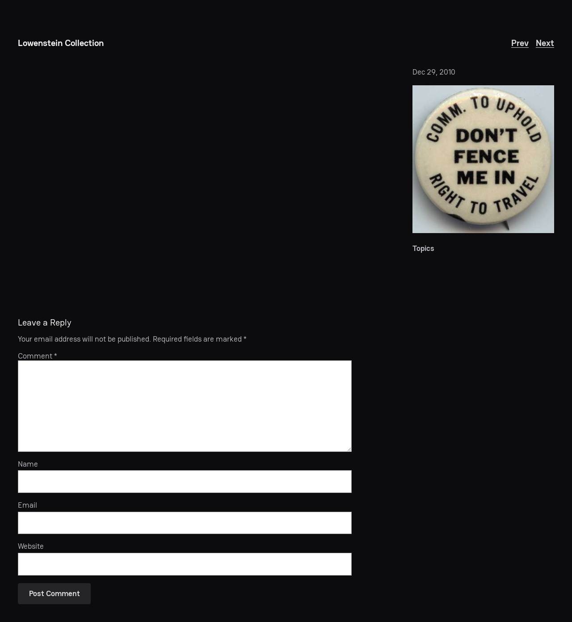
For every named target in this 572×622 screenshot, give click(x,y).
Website (31, 546)
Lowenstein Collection (61, 43)
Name (28, 463)
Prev (520, 43)
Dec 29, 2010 (433, 72)
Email (27, 505)
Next (545, 43)
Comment (37, 356)
